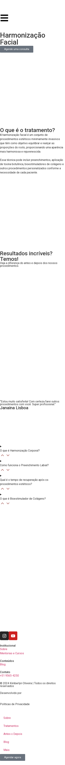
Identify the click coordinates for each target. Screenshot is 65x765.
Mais (6, 750)
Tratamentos (11, 726)
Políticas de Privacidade (15, 704)
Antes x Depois (12, 734)
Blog (6, 742)
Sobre (7, 718)
